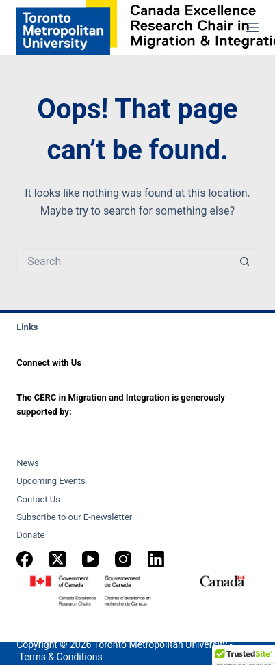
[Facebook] (24, 559)
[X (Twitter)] (57, 559)
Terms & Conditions (61, 656)
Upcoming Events (51, 481)
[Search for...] (123, 261)
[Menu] (252, 27)
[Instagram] (123, 559)
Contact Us (38, 499)
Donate (30, 535)
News (27, 463)
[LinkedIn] (156, 559)
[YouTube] (90, 559)
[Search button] (245, 261)
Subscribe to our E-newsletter (74, 517)
